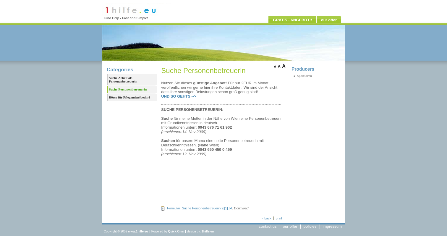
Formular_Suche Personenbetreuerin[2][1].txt (199, 208)
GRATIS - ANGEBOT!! (292, 20)
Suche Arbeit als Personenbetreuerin (123, 79)
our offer (329, 20)
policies (310, 226)
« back (266, 218)
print (279, 218)
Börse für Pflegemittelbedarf (129, 97)
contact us (268, 226)
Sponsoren (304, 75)
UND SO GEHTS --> (178, 96)
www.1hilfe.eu (138, 231)
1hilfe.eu (208, 231)
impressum (332, 226)
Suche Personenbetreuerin (128, 89)
